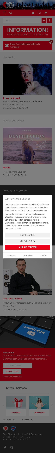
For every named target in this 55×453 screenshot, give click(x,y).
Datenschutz (28, 255)
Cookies (44, 255)
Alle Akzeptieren (28, 247)
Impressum (10, 255)
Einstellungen (27, 235)
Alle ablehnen (27, 241)
